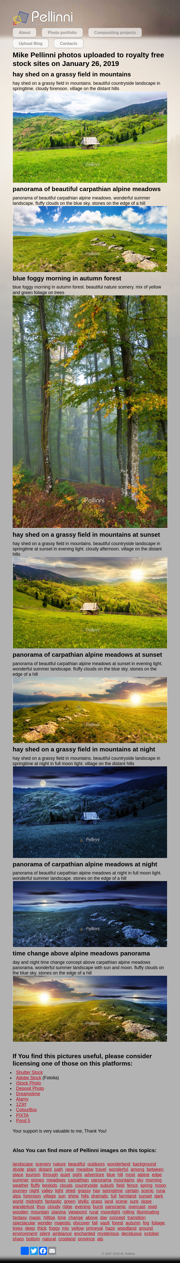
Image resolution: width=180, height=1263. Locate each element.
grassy (84, 1190)
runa (160, 1190)
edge (157, 1174)
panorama (101, 1180)
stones (37, 1180)
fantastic (53, 1201)
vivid (152, 1206)
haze (110, 1228)
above (91, 1217)
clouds (66, 1185)
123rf (21, 1104)
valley (47, 1190)
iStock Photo (28, 1083)
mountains (124, 1180)
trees (17, 1228)
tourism (33, 1174)
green (69, 1201)
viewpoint (77, 1212)
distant (45, 1169)
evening (83, 1206)
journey (20, 1190)
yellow (77, 1228)
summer (21, 1180)
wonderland (118, 1164)
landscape (23, 1164)
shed (70, 1190)
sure (134, 1201)
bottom (33, 1238)
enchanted (84, 1233)
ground (146, 1228)
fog (146, 1222)
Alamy (22, 1099)
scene (121, 1201)
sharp (18, 1238)
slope (146, 1201)
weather (20, 1185)
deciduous (131, 1233)
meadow (84, 1169)
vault (104, 1222)
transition (136, 1217)
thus (41, 1206)
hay (96, 1190)
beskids (49, 1185)
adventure (94, 1174)
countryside (86, 1185)
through (50, 1174)
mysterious (108, 1233)
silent (45, 1233)
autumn (133, 1222)
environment (25, 1233)
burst (98, 1206)
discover (81, 1222)
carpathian (78, 1180)
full (114, 1196)
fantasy (20, 1217)
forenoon (32, 1196)
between (155, 1169)
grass (96, 1201)
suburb (107, 1185)
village (49, 1196)
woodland (126, 1228)
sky (140, 1180)
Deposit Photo (30, 1088)
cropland (67, 1238)
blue (111, 1174)
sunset (145, 1196)
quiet (65, 1174)
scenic (147, 1190)
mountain (40, 1212)
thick (42, 1228)
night (34, 1190)
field (120, 1185)
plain (31, 1169)
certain (132, 1190)
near (69, 1169)
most (130, 1174)
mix (65, 1228)
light (59, 1190)
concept (117, 1217)
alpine (143, 1174)
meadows (56, 1180)
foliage (158, 1222)
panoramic (115, 1206)
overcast (136, 1206)
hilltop (49, 1217)
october (151, 1233)
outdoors (96, 1164)
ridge (67, 1206)
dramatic (99, 1196)
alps (17, 1196)
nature (59, 1164)
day (103, 1217)
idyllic (83, 1201)
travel (101, 1169)
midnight (34, 1201)
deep (30, 1228)
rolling (128, 1212)
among (137, 1169)
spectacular (24, 1222)
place (18, 1174)
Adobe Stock (28, 1077)
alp (100, 1238)
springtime (112, 1190)
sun (61, 1196)
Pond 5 (23, 1120)
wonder (45, 1222)
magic (35, 1217)
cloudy (54, 1206)
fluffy (35, 1185)
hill (120, 1174)
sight (77, 1174)
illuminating (148, 1212)
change (76, 1217)
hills (85, 1196)
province (86, 1238)
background (144, 1164)
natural (49, 1238)
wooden (20, 1212)
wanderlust (23, 1206)
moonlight (110, 1212)
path (58, 1169)
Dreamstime (28, 1093)
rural (93, 1212)
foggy (54, 1228)
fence (132, 1185)
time (62, 1217)
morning (154, 1180)
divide (18, 1169)
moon (160, 1185)
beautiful (76, 1164)
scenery (43, 1164)
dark (158, 1196)
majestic (62, 1222)
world (18, 1201)
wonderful (118, 1169)
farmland (127, 1196)
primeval (94, 1228)
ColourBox (26, 1109)
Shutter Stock (29, 1072)
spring (146, 1185)
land (109, 1201)
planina (59, 1212)
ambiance (62, 1233)
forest (117, 1222)
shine (73, 1196)
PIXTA (22, 1115)
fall (95, 1222)
